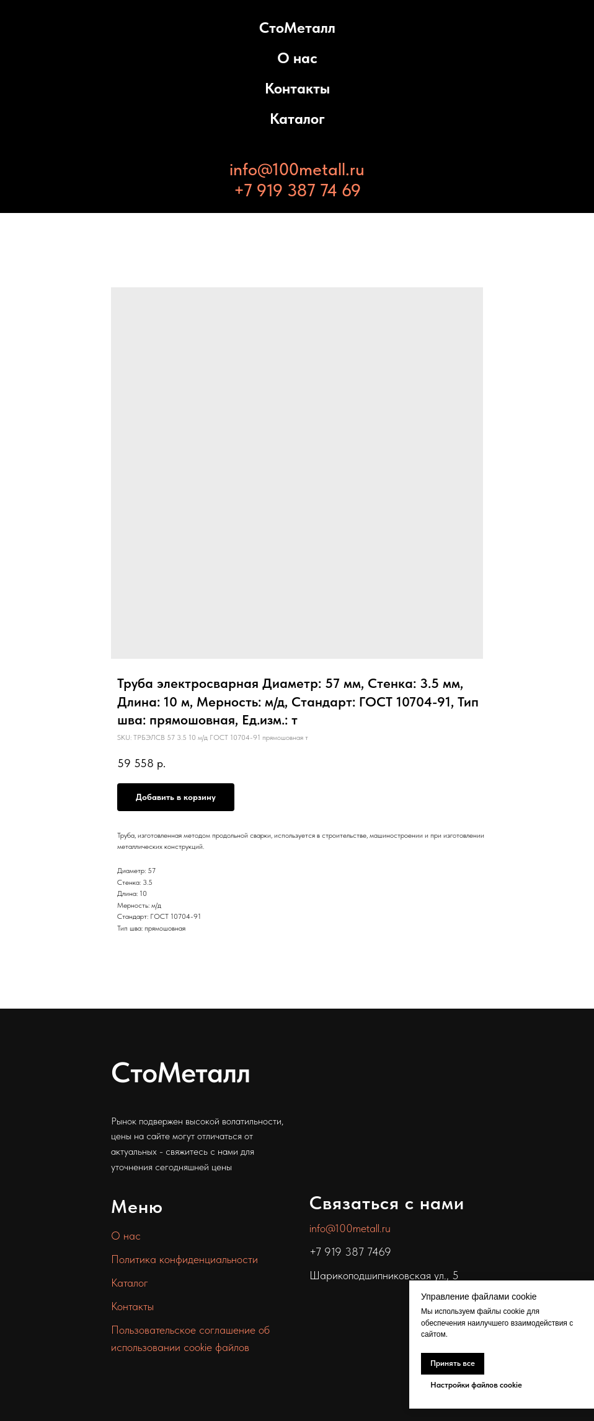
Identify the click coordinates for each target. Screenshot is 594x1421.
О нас (297, 58)
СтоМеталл (297, 28)
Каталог (297, 119)
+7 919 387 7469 (350, 1251)
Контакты (297, 88)
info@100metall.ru (297, 169)
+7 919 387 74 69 (297, 190)
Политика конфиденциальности (184, 1259)
